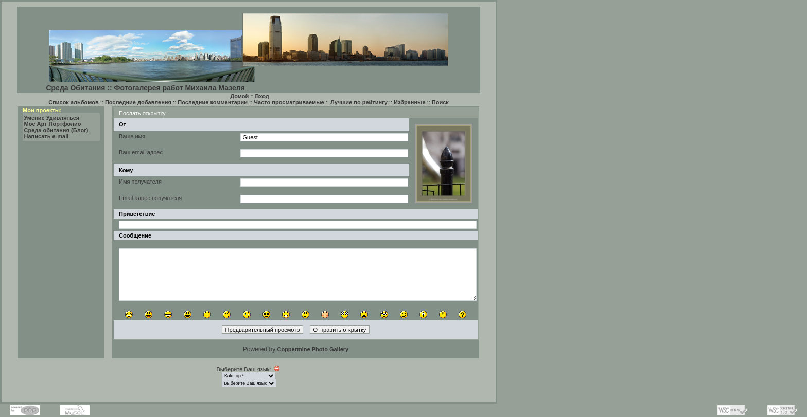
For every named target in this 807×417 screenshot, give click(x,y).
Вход (262, 96)
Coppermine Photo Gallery (312, 349)
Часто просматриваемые (289, 102)
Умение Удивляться (52, 118)
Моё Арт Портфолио (52, 124)
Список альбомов (73, 102)
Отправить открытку (339, 330)
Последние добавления (138, 102)
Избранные (410, 102)
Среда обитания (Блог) (56, 130)
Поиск (440, 102)
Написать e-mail (46, 136)
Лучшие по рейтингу (359, 102)
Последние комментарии (213, 102)
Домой (239, 96)
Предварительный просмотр (262, 330)
